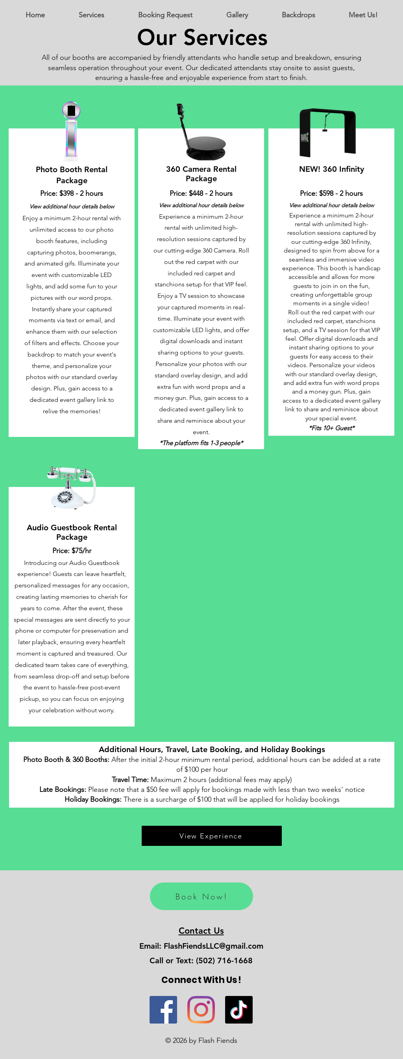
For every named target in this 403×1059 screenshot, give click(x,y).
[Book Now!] (201, 896)
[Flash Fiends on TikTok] (239, 1010)
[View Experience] (212, 836)
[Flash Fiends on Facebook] (163, 1010)
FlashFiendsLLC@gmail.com (213, 946)
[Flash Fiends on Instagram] (201, 1010)
